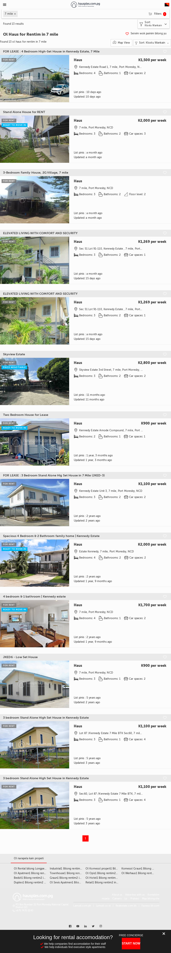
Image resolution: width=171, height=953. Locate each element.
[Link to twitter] (93, 926)
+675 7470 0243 (24, 910)
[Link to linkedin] (85, 926)
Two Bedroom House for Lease (25, 415)
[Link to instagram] (101, 926)
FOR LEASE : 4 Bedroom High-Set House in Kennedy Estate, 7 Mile (51, 51)
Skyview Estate (14, 354)
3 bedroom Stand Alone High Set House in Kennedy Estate (46, 717)
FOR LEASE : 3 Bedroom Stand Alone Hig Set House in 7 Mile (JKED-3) (54, 475)
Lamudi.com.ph (82, 905)
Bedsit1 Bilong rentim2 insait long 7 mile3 (40, 877)
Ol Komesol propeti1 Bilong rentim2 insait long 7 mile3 (120, 868)
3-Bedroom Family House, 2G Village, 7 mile (35, 172)
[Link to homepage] (85, 5)
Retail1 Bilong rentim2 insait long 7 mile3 (111, 882)
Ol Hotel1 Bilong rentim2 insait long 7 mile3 (113, 877)
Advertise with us (135, 894)
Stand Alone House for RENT (24, 112)
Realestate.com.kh (126, 905)
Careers (116, 898)
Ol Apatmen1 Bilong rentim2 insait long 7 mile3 (43, 873)
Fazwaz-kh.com (150, 905)
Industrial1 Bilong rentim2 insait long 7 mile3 (77, 868)
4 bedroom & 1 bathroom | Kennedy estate (34, 596)
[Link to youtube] (78, 926)
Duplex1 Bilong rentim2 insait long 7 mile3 (40, 882)
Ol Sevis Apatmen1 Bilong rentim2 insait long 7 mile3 (83, 882)
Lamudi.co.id (103, 905)
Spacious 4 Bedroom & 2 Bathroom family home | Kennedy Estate (51, 536)
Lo (126, 898)
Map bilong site (150, 898)
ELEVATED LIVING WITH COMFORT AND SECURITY (40, 233)
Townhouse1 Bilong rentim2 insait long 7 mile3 (79, 873)
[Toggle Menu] (4, 4)
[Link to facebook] (70, 926)
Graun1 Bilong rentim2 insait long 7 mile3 (76, 877)
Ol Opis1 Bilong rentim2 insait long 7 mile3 (112, 873)
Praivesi (134, 898)
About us (117, 894)
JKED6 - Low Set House (20, 657)
